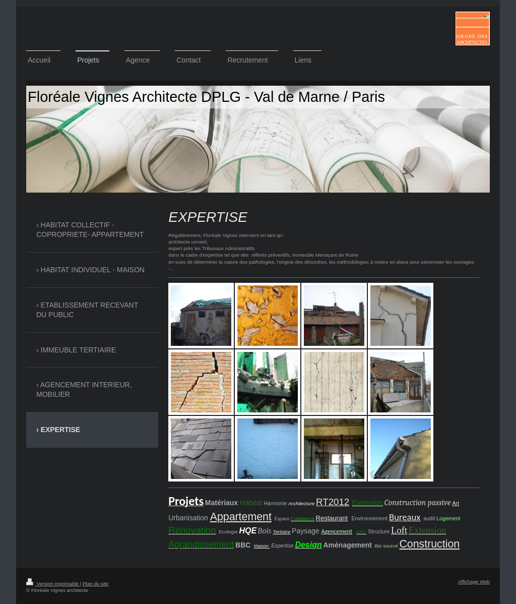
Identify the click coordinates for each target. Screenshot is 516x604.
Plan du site (95, 583)
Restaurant (332, 518)
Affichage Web (474, 581)
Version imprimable (53, 583)
